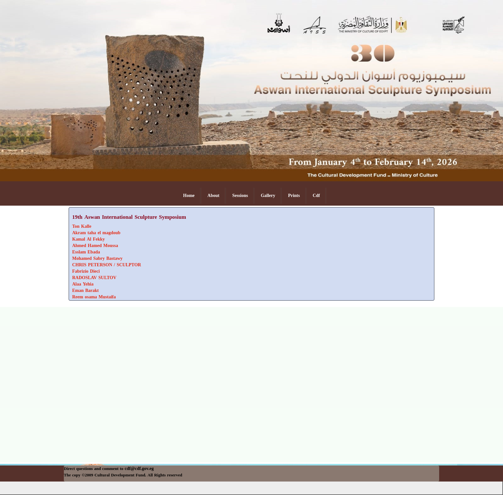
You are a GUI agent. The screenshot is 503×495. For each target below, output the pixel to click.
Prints (294, 195)
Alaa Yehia (82, 284)
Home (189, 195)
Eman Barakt (85, 290)
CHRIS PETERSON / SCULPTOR (106, 264)
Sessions (240, 195)
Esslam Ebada (86, 252)
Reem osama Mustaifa (94, 297)
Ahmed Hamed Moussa (95, 245)
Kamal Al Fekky (88, 239)
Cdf (316, 195)
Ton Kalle (81, 226)
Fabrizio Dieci (86, 271)
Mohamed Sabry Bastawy (97, 258)
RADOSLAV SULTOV (94, 277)
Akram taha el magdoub (96, 232)
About (213, 195)
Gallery (268, 195)
